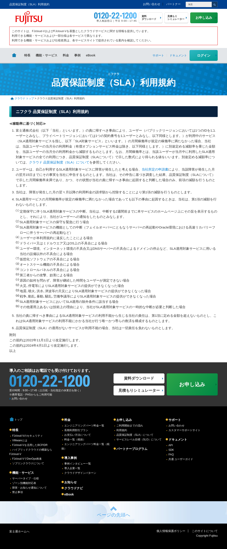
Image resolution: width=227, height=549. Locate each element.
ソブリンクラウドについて (28, 463)
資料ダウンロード (139, 378)
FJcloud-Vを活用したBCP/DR (29, 445)
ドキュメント (177, 439)
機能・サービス (46, 55)
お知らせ (70, 482)
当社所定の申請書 (155, 169)
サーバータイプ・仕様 (25, 478)
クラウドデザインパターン (80, 472)
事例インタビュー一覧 (77, 463)
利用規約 (121, 430)
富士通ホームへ (19, 531)
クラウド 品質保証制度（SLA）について (59, 162)
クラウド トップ (24, 98)
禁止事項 (17, 492)
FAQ (171, 454)
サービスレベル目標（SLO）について (139, 439)
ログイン (203, 55)
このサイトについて (205, 531)
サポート (174, 420)
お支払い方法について (77, 434)
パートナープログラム (131, 449)
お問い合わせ (151, 4)
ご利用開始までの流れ (129, 425)
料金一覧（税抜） (75, 439)
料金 (66, 55)
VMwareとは (19, 440)
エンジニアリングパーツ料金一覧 (84, 425)
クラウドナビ (73, 488)
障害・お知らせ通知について (29, 487)
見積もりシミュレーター (139, 390)
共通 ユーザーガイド (180, 459)
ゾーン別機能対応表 (24, 483)
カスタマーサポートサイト (184, 430)
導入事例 (70, 458)
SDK (171, 449)
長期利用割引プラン (76, 430)
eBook (90, 55)
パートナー (173, 4)
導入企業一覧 (72, 468)
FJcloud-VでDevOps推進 (27, 458)
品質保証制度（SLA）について (134, 434)
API (170, 445)
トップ (18, 419)
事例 (77, 55)
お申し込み (124, 420)
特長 (27, 55)
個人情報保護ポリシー (171, 531)
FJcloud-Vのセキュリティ (27, 435)
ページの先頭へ (113, 514)
